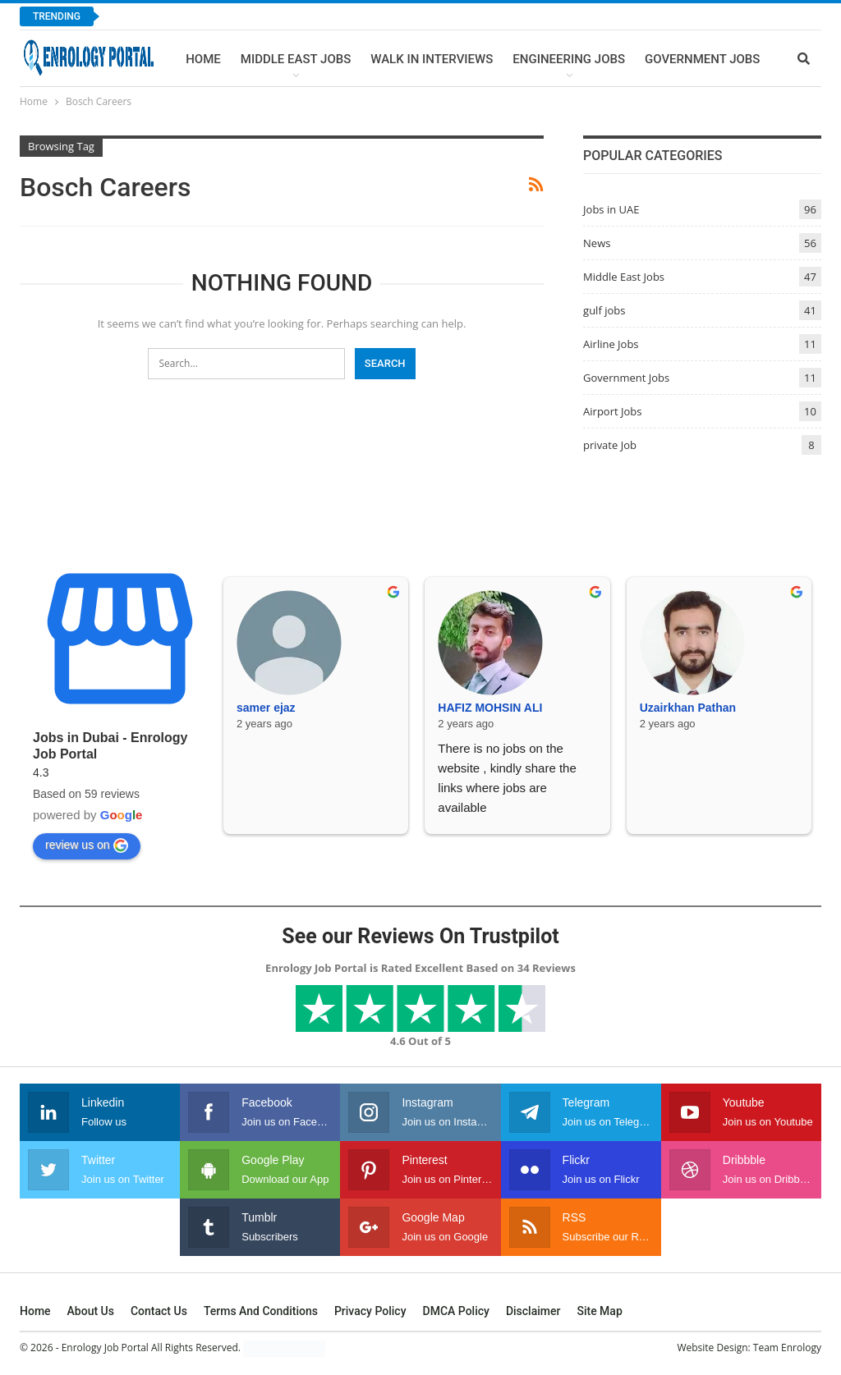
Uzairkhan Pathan (688, 707)
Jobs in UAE (611, 209)
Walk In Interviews (431, 59)
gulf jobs (604, 310)
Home (203, 59)
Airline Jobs (611, 344)
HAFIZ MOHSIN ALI (490, 707)
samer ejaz (266, 707)
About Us (90, 1311)
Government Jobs (702, 59)
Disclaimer (533, 1311)
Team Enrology (787, 1347)
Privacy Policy (370, 1311)
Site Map (599, 1311)
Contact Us (159, 1311)
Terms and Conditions (261, 1311)
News (596, 243)
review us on (86, 845)
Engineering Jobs (568, 59)
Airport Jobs (612, 411)
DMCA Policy (456, 1311)
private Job (609, 445)
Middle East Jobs (296, 59)
